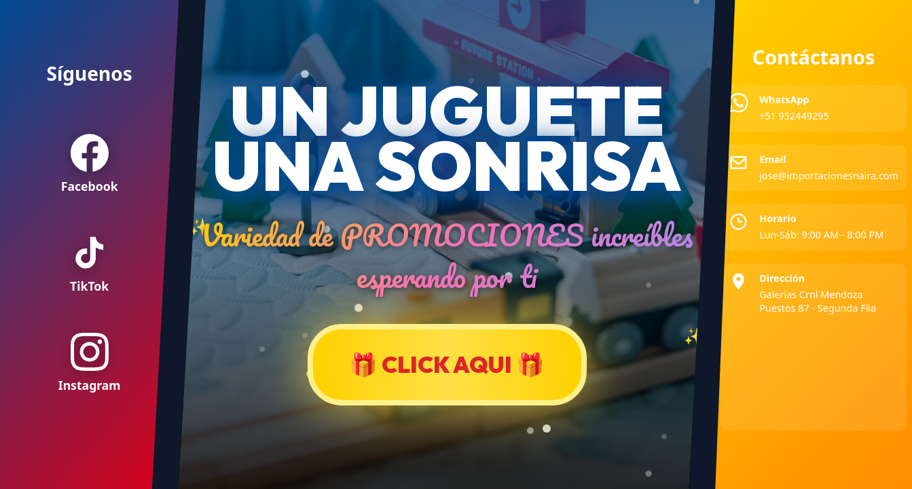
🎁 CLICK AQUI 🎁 (447, 364)
